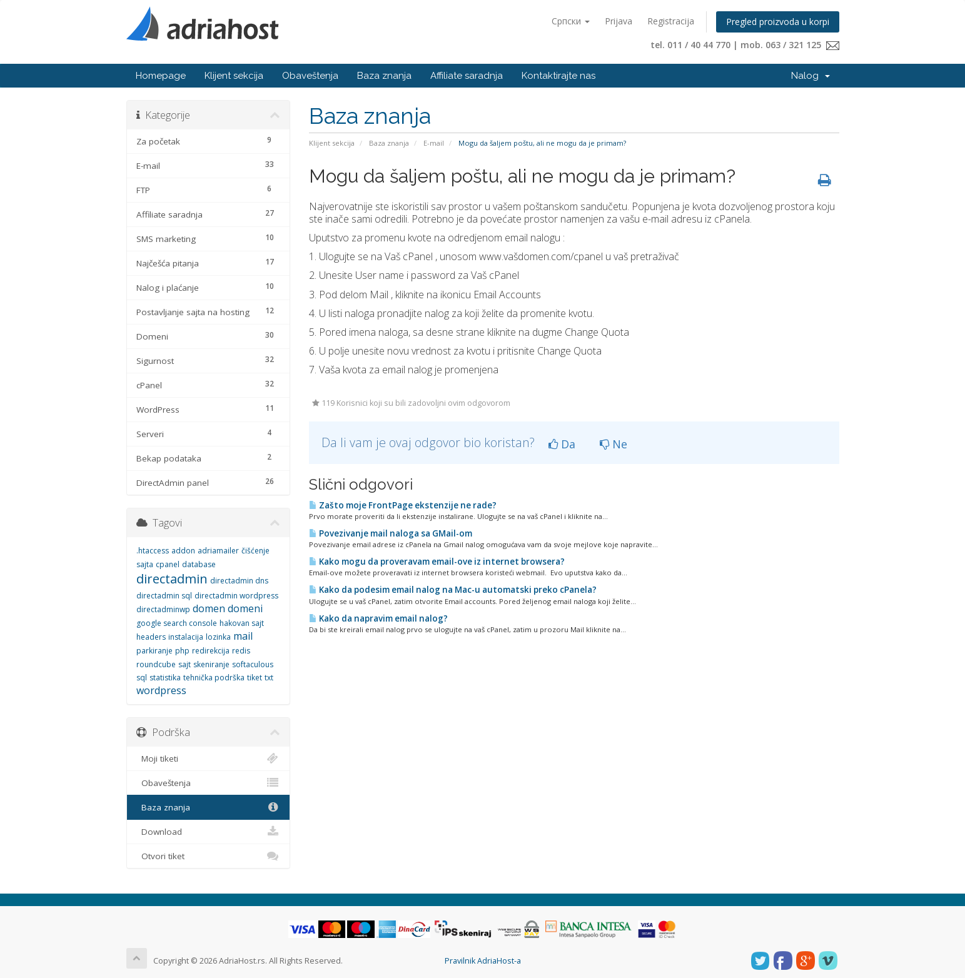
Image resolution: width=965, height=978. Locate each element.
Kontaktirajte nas (558, 75)
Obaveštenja (310, 75)
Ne (613, 443)
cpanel (167, 564)
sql (141, 677)
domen (209, 608)
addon (183, 550)
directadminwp (163, 609)
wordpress (161, 690)
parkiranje (154, 650)
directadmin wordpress (236, 595)
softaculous (252, 664)
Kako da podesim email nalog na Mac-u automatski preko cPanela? (453, 589)
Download (208, 831)
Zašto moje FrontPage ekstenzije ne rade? (403, 505)
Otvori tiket (208, 856)
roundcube (156, 664)
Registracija (670, 21)
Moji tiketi (208, 758)
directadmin (172, 578)
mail (243, 636)
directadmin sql (164, 595)
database (199, 564)
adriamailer (218, 550)
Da (561, 443)
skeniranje (211, 664)
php (182, 650)
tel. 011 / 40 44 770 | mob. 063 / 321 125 (744, 45)
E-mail (433, 143)
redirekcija (211, 650)
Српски (571, 21)
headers (151, 637)
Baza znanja (384, 75)
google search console (176, 623)
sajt (184, 664)
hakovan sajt (242, 623)
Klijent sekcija (234, 75)
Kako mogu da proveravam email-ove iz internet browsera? (437, 561)
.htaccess (152, 550)
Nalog (810, 75)
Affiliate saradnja (466, 75)
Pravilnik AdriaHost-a (483, 960)
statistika (165, 677)
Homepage (161, 75)
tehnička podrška (214, 677)
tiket (254, 677)
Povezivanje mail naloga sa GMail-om (390, 533)
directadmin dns (239, 580)
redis (241, 650)
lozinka (218, 637)
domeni (245, 608)
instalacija (185, 637)
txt (269, 677)
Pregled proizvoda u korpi (777, 22)
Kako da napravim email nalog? (378, 618)
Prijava (618, 21)
